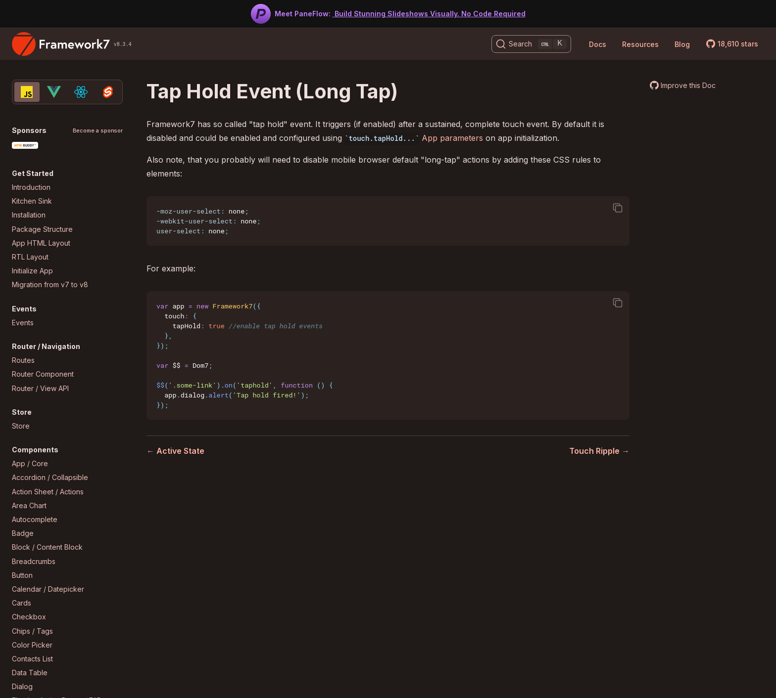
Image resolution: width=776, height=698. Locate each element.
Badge (23, 533)
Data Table (30, 672)
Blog (682, 44)
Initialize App (32, 270)
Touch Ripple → (599, 451)
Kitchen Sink (32, 201)
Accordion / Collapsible (50, 477)
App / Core (30, 463)
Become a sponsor (98, 130)
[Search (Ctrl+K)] (531, 44)
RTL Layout (30, 257)
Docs (597, 44)
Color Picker (32, 645)
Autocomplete (34, 519)
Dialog (22, 686)
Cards (21, 603)
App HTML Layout (41, 243)
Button (22, 575)
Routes (23, 360)
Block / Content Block (47, 547)
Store (21, 426)
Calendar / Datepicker (48, 589)
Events (23, 322)
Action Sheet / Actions (48, 491)
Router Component (43, 374)
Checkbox (29, 616)
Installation (29, 215)
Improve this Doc (688, 85)
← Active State (175, 451)
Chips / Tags (32, 631)
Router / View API (40, 388)
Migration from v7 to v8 (50, 284)
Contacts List (32, 658)
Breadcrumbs (33, 561)
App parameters (452, 138)
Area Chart (29, 505)
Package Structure (42, 229)
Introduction (31, 187)
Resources (640, 44)
